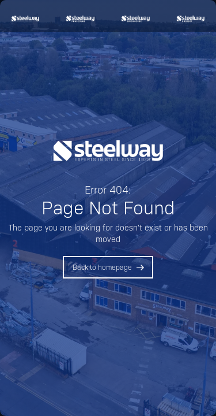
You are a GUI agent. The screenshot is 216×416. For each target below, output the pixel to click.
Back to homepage (102, 267)
